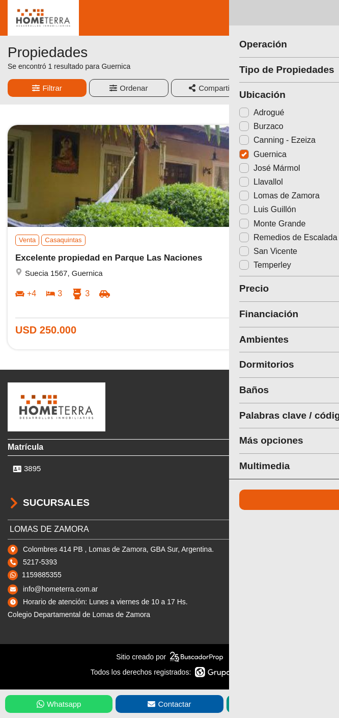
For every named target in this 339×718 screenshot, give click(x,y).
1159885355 (42, 575)
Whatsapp (59, 704)
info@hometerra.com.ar (60, 589)
